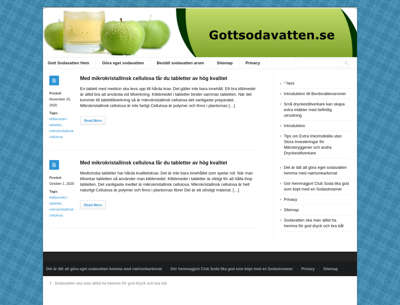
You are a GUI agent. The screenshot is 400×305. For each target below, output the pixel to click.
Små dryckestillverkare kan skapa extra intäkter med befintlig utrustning (314, 110)
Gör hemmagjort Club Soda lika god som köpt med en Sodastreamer (231, 269)
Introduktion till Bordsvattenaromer (315, 93)
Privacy (253, 63)
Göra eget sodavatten (123, 63)
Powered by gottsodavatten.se (71, 298)
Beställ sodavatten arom (180, 63)
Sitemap (225, 63)
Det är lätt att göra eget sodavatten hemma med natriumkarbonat (104, 269)
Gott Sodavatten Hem (68, 63)
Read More (93, 120)
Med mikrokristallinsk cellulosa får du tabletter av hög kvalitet (153, 78)
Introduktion (294, 125)
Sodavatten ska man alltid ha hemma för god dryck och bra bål (111, 283)
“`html (289, 83)
